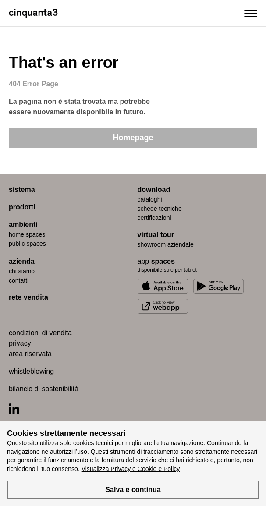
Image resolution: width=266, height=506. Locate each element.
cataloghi (150, 199)
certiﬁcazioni (154, 217)
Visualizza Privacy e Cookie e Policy (131, 468)
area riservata (30, 353)
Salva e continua (132, 489)
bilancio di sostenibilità (43, 389)
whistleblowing (31, 371)
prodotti (22, 207)
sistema (22, 189)
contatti (18, 280)
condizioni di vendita (40, 332)
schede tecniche (160, 208)
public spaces (27, 243)
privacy (20, 343)
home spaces (27, 234)
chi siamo (22, 271)
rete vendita (28, 297)
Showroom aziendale (166, 244)
